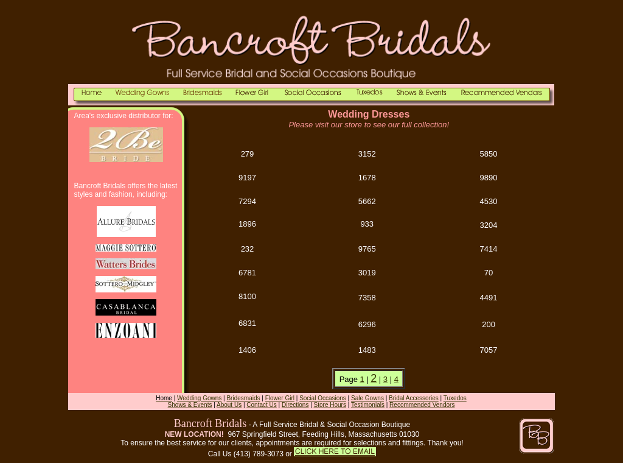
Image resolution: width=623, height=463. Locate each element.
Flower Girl (279, 398)
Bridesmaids (243, 398)
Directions (295, 404)
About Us (229, 404)
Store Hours (330, 404)
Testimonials (368, 404)
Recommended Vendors (421, 404)
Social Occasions (322, 398)
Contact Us (261, 404)
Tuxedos (455, 398)
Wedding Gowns (199, 398)
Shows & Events (190, 404)
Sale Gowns (367, 398)
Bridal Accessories (414, 398)
